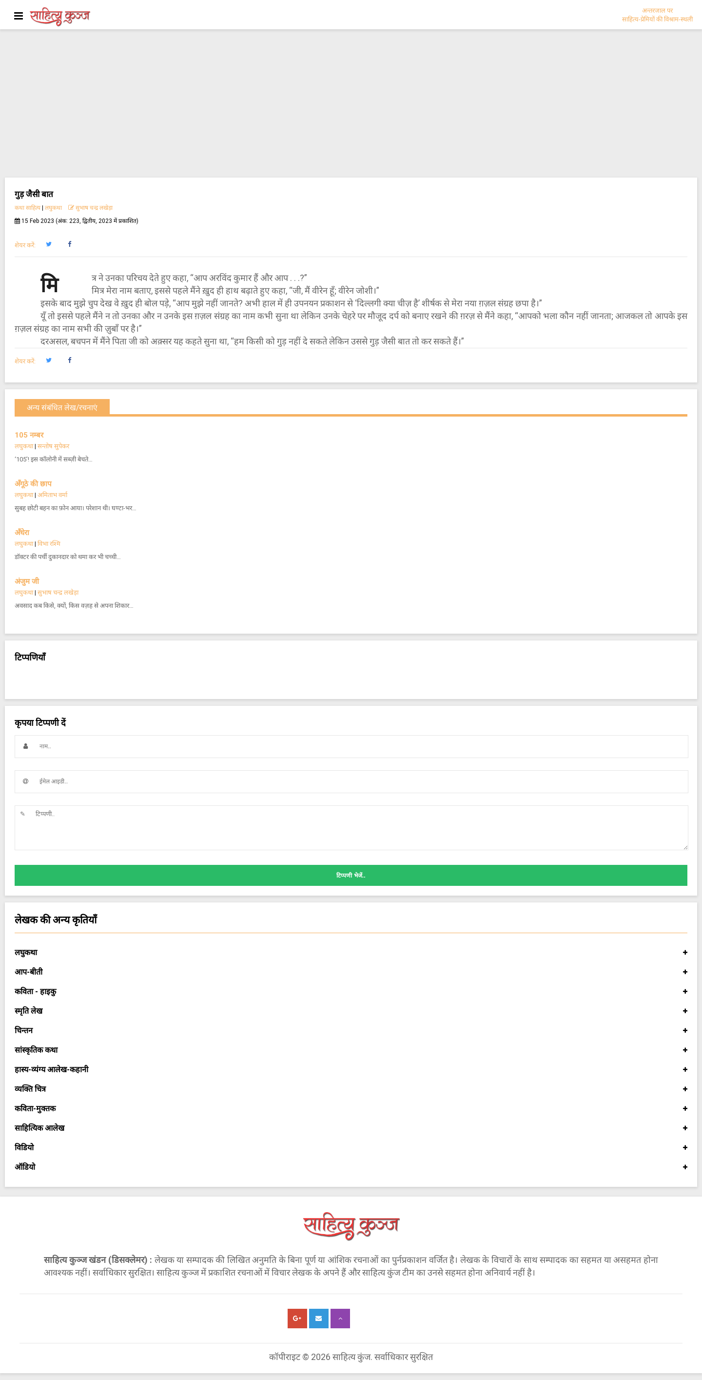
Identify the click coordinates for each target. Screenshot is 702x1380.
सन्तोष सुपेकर (53, 446)
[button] (48, 244)
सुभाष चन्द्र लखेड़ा (90, 207)
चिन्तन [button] (351, 1030)
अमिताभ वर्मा (52, 495)
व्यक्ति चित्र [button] (351, 1089)
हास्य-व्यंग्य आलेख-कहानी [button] (351, 1070)
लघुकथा (53, 207)
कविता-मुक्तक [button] (351, 1109)
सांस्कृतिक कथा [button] (351, 1050)
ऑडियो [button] (351, 1167)
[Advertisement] (351, 104)
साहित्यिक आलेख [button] (351, 1128)
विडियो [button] (351, 1148)
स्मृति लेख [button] (351, 1011)
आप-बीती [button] (351, 972)
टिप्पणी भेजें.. (350, 875)
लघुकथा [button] (351, 952)
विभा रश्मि (49, 543)
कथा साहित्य (27, 207)
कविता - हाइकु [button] (351, 991)
